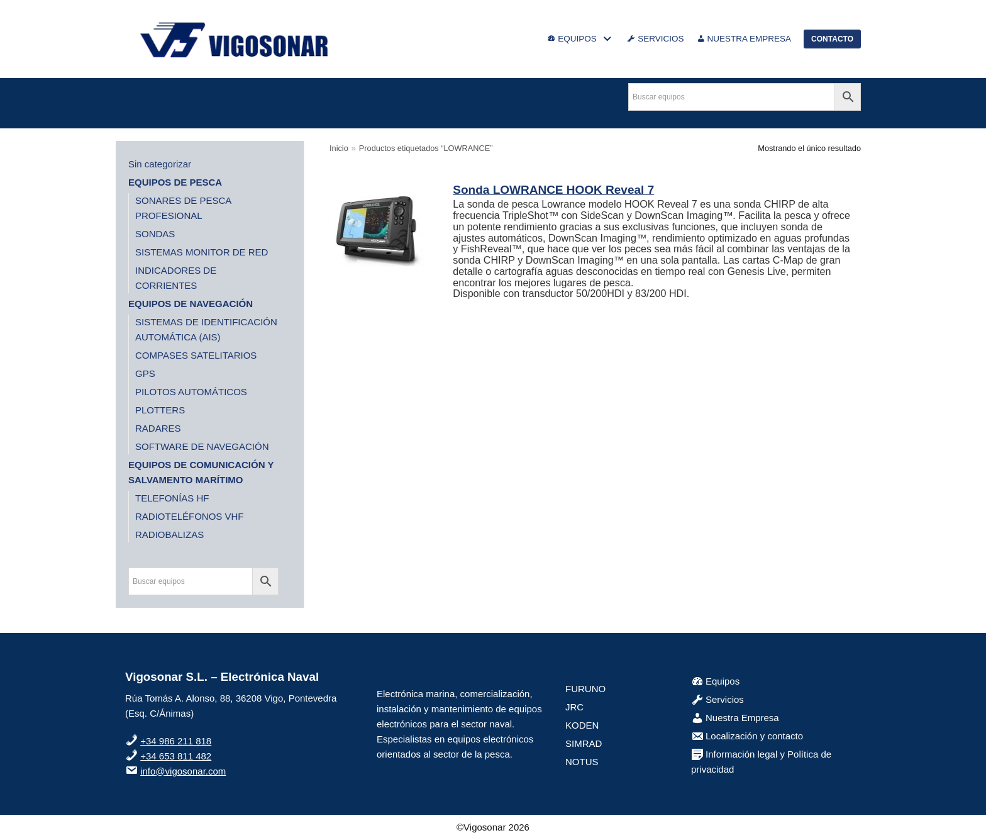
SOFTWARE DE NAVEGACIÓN (202, 446)
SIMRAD (583, 743)
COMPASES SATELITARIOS (196, 355)
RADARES (158, 428)
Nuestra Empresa (735, 717)
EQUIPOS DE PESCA (175, 182)
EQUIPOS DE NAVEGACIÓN (190, 303)
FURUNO (585, 688)
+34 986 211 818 (175, 741)
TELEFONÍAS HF (172, 498)
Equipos (715, 681)
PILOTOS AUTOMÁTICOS (191, 391)
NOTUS (582, 761)
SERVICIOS (655, 39)
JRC (574, 707)
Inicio (339, 148)
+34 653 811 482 (175, 756)
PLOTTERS (160, 410)
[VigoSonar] (235, 39)
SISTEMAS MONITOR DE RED (201, 252)
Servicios (717, 699)
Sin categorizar (159, 164)
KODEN (582, 725)
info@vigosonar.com (183, 771)
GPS (145, 373)
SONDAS (155, 233)
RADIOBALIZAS (169, 534)
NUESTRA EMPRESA (744, 39)
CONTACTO (832, 39)
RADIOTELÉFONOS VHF (189, 516)
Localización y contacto (747, 736)
